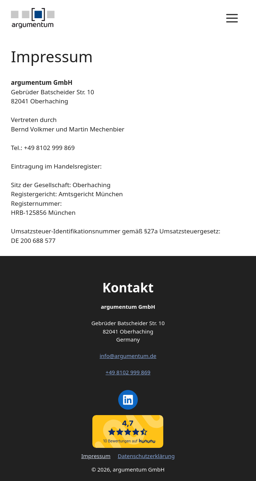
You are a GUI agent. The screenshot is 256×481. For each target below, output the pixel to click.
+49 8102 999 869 (127, 372)
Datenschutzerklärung (146, 456)
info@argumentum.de (128, 355)
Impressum (95, 456)
